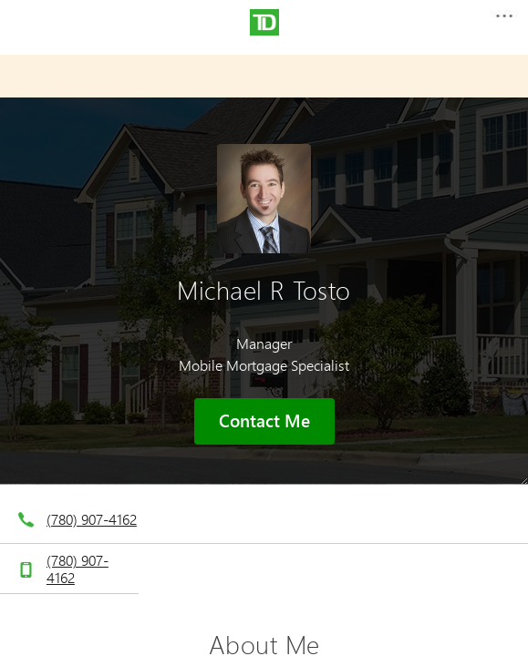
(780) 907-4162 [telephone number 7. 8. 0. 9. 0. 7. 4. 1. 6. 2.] (92, 518)
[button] (503, 21)
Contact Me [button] (264, 421)
